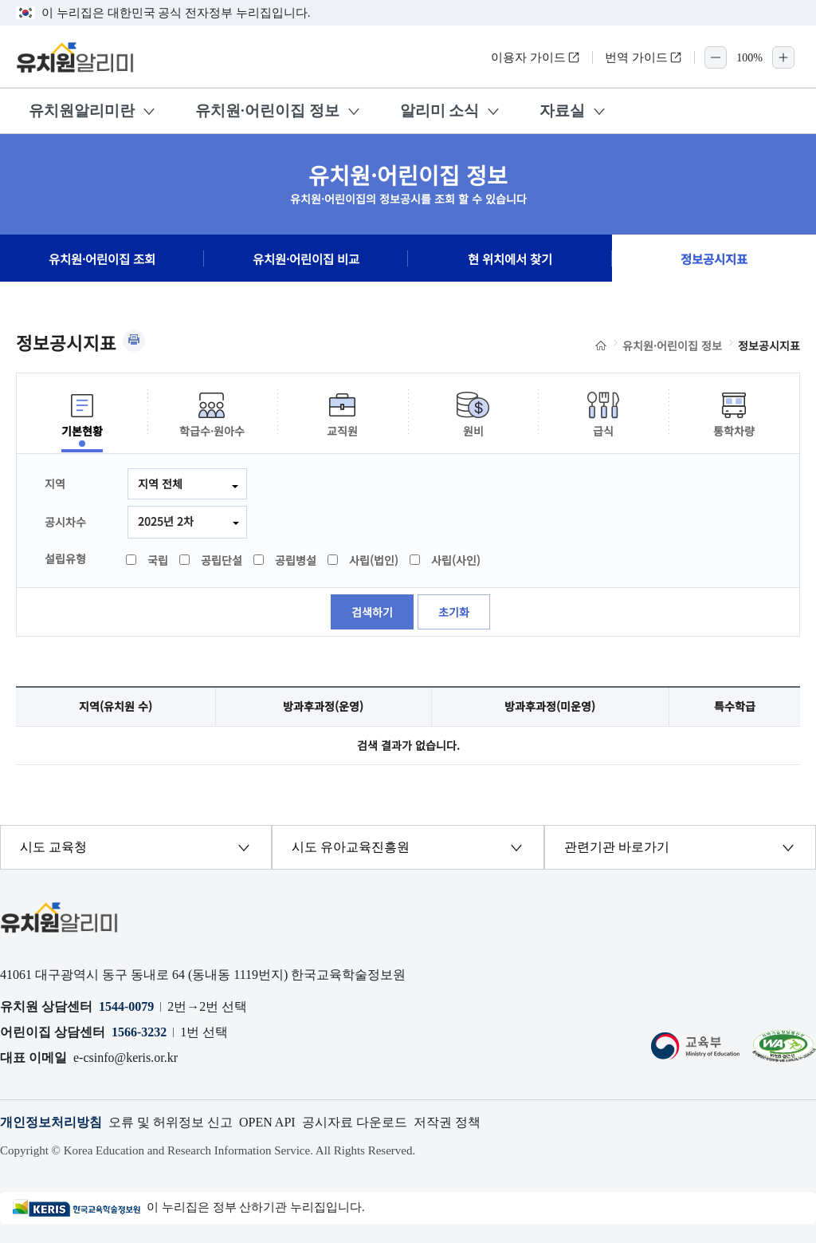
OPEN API (267, 1122)
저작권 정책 (447, 1122)
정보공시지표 (714, 258)
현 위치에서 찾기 (510, 258)
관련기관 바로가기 (616, 847)
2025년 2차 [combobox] (166, 521)
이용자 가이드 (535, 57)
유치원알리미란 (82, 110)
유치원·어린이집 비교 (306, 258)
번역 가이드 (643, 57)
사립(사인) (446, 560)
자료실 (562, 110)
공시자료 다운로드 (354, 1122)
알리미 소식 (440, 110)
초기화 (453, 612)
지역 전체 (160, 483)
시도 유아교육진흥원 (351, 847)
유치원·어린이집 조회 (102, 258)
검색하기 (372, 612)
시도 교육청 (53, 847)
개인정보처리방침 (51, 1122)
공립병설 (285, 560)
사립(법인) (363, 560)
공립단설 (211, 560)
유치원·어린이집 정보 (267, 110)
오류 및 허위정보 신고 (170, 1122)
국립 (148, 560)
